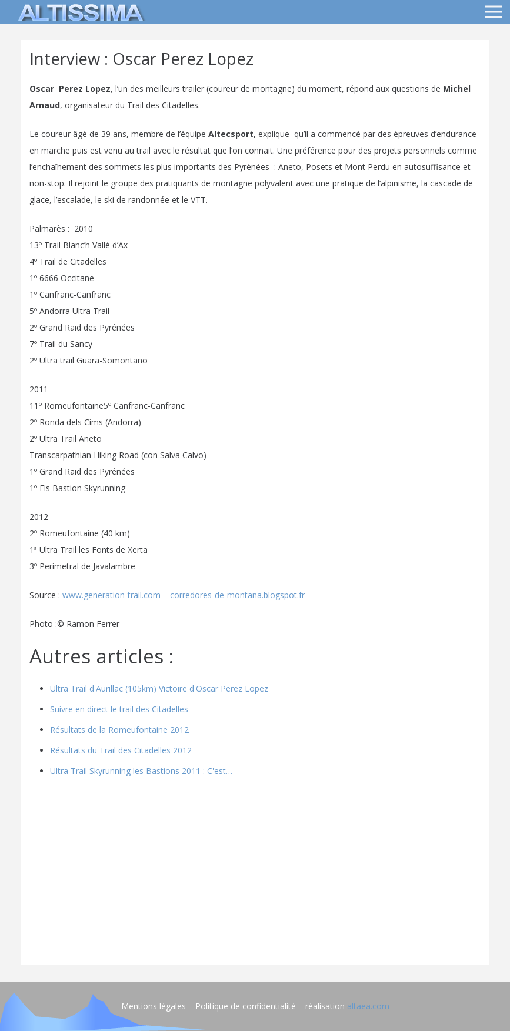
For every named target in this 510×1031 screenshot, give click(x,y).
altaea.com (368, 1006)
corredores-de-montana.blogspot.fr (237, 594)
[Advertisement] (255, 874)
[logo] (78, 12)
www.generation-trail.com (111, 594)
